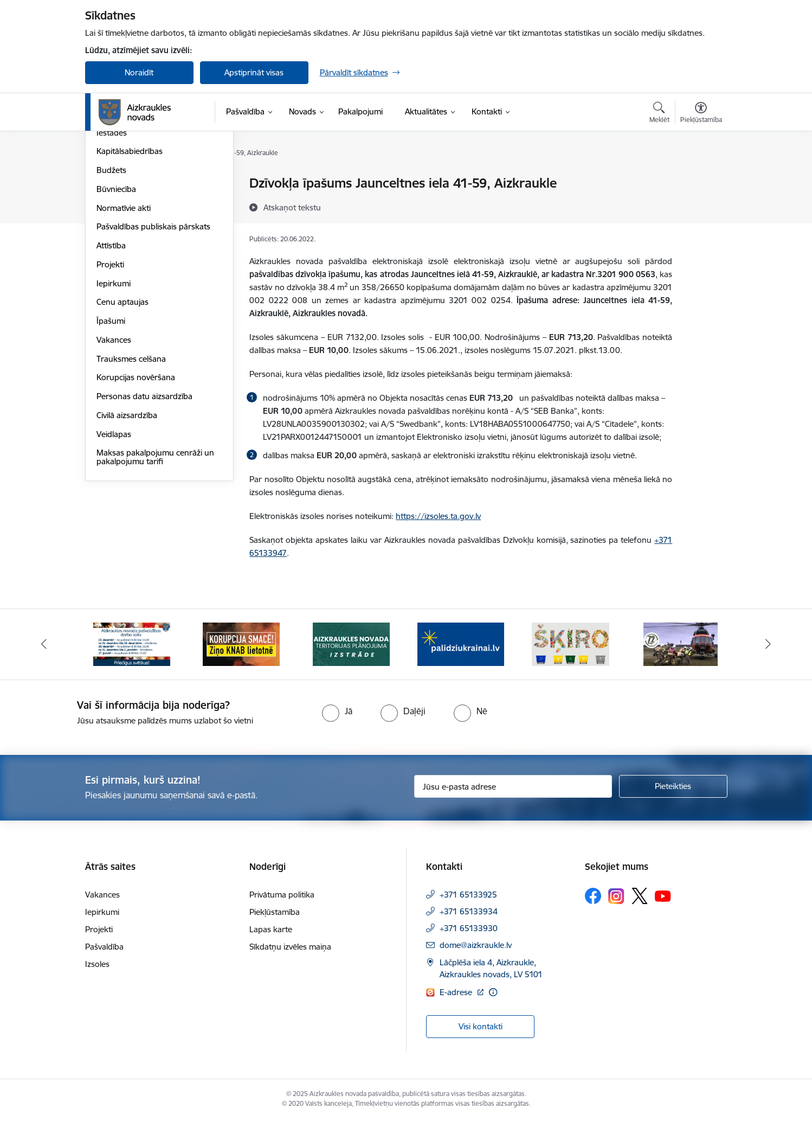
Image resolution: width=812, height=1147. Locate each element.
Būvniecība (116, 305)
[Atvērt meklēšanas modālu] (659, 114)
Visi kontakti (480, 1053)
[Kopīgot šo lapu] (700, 206)
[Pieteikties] (673, 813)
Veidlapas (113, 551)
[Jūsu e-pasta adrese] (513, 813)
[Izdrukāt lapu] (700, 178)
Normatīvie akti (123, 324)
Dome (107, 184)
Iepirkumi (113, 400)
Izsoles (97, 991)
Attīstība (111, 362)
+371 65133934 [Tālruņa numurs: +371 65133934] (469, 938)
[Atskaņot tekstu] (292, 207)
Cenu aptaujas (122, 419)
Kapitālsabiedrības (129, 268)
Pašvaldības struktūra (135, 202)
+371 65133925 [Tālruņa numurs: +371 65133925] (468, 922)
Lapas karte (270, 956)
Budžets (111, 286)
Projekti (110, 381)
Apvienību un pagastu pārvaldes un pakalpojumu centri (155, 225)
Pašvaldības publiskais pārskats (153, 343)
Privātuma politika (281, 922)
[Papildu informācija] (493, 1019)
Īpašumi (110, 437)
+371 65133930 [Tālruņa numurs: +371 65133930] (469, 955)
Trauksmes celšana (131, 475)
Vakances (113, 456)
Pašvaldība (104, 974)
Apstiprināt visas (253, 72)
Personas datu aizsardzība (144, 513)
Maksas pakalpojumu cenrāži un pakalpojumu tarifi (155, 574)
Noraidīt (139, 72)
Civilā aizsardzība (126, 532)
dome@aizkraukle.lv (476, 972)
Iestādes (111, 249)
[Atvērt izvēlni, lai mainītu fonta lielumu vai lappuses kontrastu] (701, 114)
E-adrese (457, 1019)
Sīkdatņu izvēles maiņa (290, 974)
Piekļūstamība (274, 939)
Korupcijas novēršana (135, 494)
